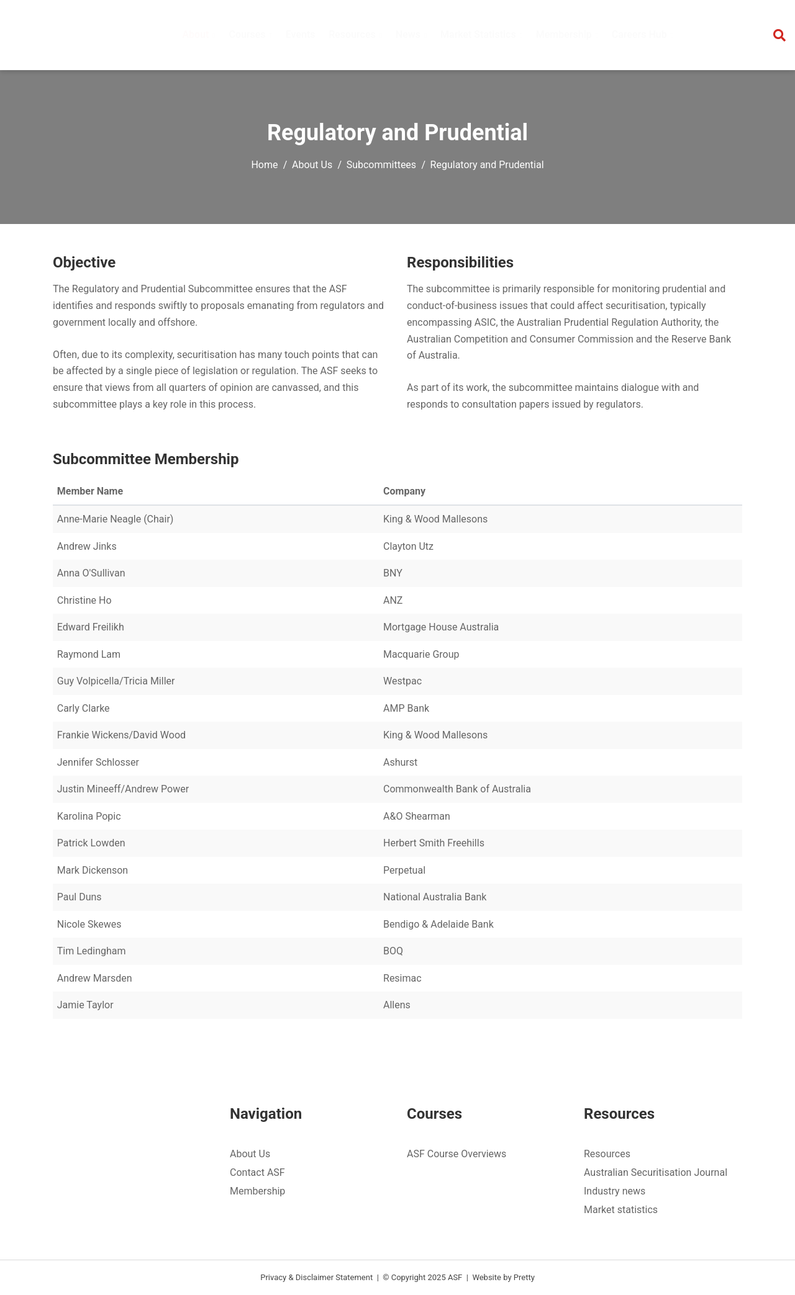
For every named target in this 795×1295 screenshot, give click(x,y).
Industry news (614, 1191)
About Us (312, 165)
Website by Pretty (503, 1277)
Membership (257, 1191)
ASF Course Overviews (456, 1154)
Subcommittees (381, 165)
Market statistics (621, 1210)
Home (264, 165)
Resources (607, 1154)
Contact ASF (257, 1172)
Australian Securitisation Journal (655, 1172)
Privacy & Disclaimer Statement (316, 1277)
